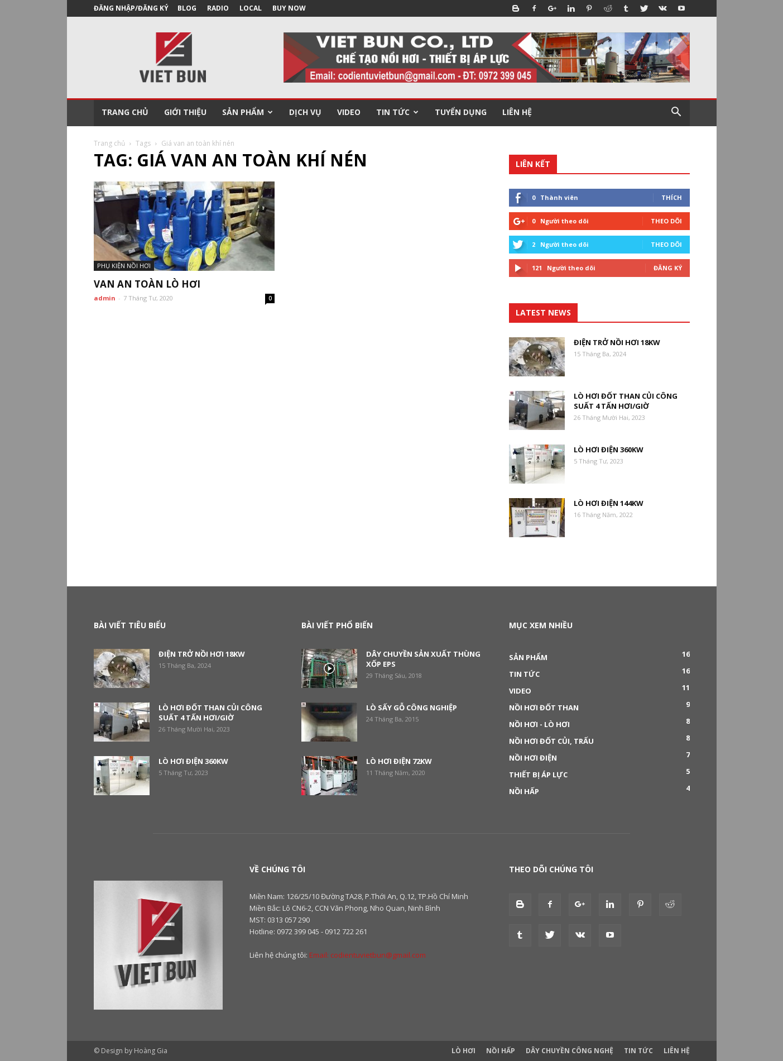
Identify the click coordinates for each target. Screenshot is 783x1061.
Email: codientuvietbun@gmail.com (367, 955)
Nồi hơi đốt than (544, 707)
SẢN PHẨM (247, 112)
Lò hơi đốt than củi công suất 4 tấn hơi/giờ (626, 401)
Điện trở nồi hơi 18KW (617, 342)
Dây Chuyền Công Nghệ (569, 1050)
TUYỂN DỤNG (461, 112)
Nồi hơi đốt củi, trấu (551, 741)
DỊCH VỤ (305, 112)
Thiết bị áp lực (538, 775)
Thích (671, 197)
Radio (218, 8)
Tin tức (524, 674)
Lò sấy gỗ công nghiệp (411, 707)
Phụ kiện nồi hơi (124, 265)
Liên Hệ (677, 1050)
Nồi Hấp (500, 1050)
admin (105, 298)
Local (250, 8)
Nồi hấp (524, 791)
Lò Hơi (463, 1050)
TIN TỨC (397, 112)
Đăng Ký (668, 268)
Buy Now (289, 8)
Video (520, 691)
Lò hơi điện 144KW (608, 503)
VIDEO (349, 112)
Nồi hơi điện (533, 758)
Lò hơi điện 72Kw (399, 761)
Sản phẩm (528, 657)
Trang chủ (109, 143)
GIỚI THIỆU (185, 112)
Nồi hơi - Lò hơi (539, 724)
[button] (676, 112)
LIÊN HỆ (517, 112)
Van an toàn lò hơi (147, 284)
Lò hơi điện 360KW (608, 450)
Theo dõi (666, 221)
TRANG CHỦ (125, 112)
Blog (186, 8)
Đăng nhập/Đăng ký (131, 8)
